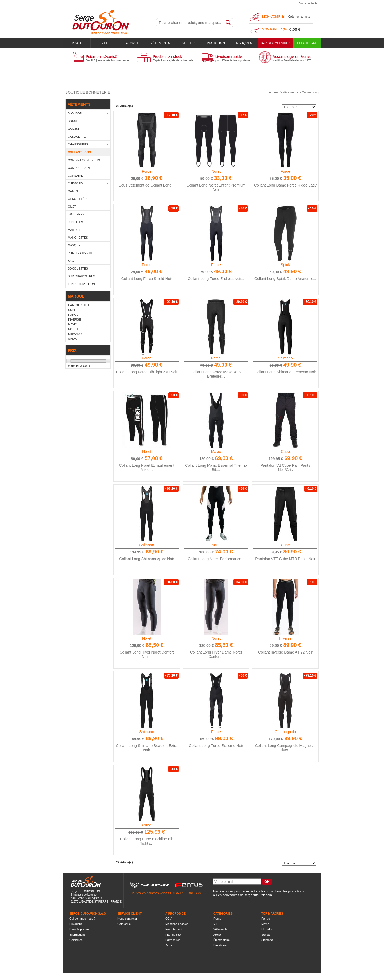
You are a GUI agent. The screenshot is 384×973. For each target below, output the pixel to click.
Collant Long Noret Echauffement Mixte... (146, 467)
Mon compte (273, 16)
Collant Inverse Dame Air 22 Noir (285, 652)
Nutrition (216, 43)
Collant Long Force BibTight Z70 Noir (147, 372)
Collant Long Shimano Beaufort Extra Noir (146, 747)
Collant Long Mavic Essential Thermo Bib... (216, 467)
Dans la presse (79, 929)
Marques (244, 43)
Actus (169, 945)
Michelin (266, 929)
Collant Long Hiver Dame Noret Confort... (216, 654)
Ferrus (265, 918)
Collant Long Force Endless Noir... (216, 278)
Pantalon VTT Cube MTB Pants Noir (285, 559)
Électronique (221, 940)
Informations (77, 934)
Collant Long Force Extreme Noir (216, 745)
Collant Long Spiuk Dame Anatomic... (285, 278)
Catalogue (124, 923)
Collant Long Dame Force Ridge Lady (285, 185)
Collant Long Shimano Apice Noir (146, 559)
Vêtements (160, 43)
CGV (168, 918)
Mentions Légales (176, 923)
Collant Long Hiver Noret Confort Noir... (146, 654)
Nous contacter (309, 3)
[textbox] (189, 22)
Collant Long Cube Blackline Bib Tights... (146, 841)
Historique (76, 923)
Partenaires (172, 940)
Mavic (216, 451)
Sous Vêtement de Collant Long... (146, 185)
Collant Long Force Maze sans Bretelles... (216, 374)
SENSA (173, 893)
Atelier (188, 43)
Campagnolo (285, 732)
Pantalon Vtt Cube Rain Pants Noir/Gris (285, 467)
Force (146, 171)
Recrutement (173, 929)
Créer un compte (299, 16)
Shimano (285, 358)
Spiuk (285, 265)
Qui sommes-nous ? (82, 918)
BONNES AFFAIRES (275, 43)
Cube (285, 451)
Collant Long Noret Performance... (216, 559)
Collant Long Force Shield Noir (146, 278)
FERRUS (190, 893)
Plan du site (173, 934)
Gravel (132, 43)
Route (76, 43)
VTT (104, 43)
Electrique (307, 43)
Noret (216, 171)
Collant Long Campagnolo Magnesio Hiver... (285, 747)
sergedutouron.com (258, 895)
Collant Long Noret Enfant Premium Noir (216, 187)
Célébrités (76, 940)
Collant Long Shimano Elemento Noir (285, 372)
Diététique (220, 945)
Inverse (285, 638)
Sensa (265, 934)
